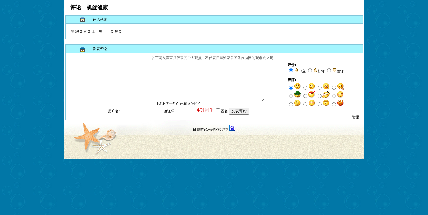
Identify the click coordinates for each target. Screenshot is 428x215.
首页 (87, 31)
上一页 (97, 31)
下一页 (108, 31)
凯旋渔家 (97, 7)
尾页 (118, 31)
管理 (355, 122)
